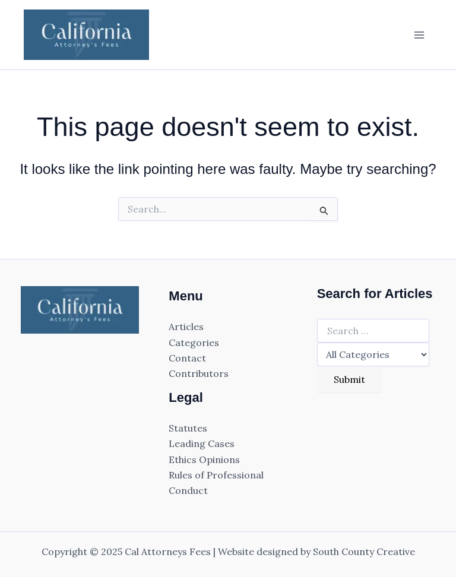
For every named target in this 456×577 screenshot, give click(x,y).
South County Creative (364, 551)
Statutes (188, 428)
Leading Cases (202, 443)
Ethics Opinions (204, 459)
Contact (187, 358)
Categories (194, 342)
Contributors (199, 373)
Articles (186, 326)
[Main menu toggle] (419, 35)
